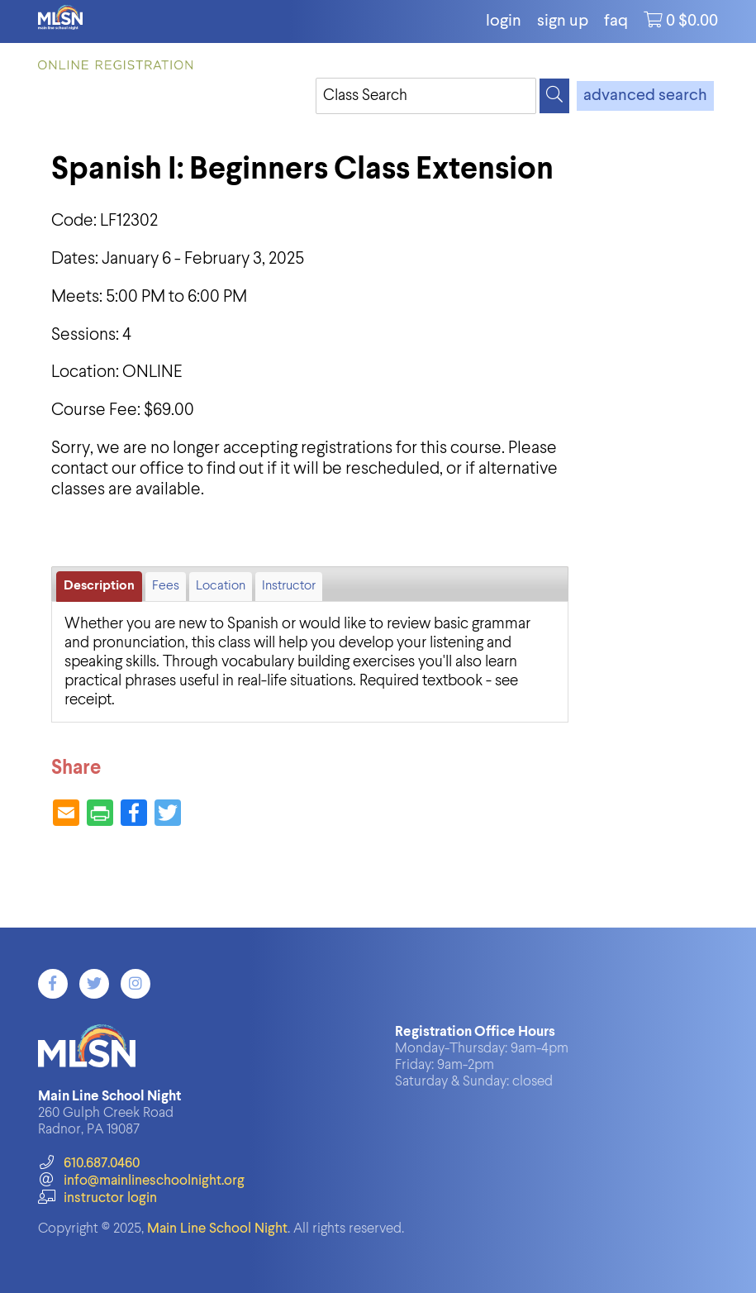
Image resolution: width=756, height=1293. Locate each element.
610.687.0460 (89, 1164)
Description (99, 586)
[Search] (554, 96)
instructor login (97, 1198)
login (503, 21)
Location (220, 586)
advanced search (645, 96)
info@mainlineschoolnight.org (141, 1181)
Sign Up (562, 21)
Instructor (289, 586)
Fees (165, 586)
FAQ (616, 21)
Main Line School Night (217, 1229)
